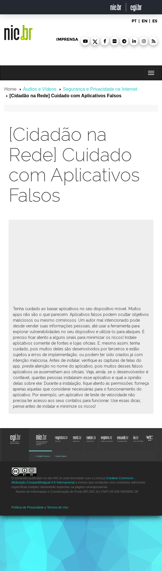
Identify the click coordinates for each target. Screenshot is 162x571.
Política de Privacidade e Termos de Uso (39, 507)
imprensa (67, 39)
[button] (85, 41)
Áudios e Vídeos (39, 89)
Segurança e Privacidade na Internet (100, 89)
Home (10, 89)
